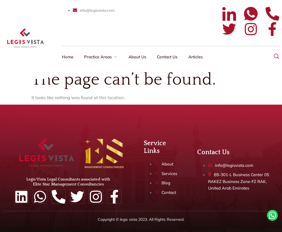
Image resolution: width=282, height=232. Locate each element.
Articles (196, 56)
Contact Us (168, 56)
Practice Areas (101, 56)
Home (67, 56)
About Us (138, 56)
